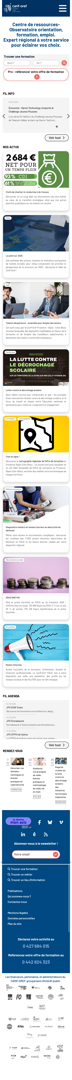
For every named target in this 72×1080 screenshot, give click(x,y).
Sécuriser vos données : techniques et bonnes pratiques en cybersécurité (17, 776)
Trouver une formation (23, 869)
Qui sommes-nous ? (19, 896)
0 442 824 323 (36, 962)
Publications (15, 890)
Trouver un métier (20, 874)
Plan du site (14, 923)
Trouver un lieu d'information (26, 880)
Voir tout (57, 138)
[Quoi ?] (17, 63)
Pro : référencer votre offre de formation (36, 75)
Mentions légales (18, 912)
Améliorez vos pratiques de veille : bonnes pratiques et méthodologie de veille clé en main (39, 780)
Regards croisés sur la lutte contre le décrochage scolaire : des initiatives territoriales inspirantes (61, 782)
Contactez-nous (17, 901)
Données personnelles (21, 918)
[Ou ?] (46, 63)
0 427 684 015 (36, 946)
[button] (4, 116)
